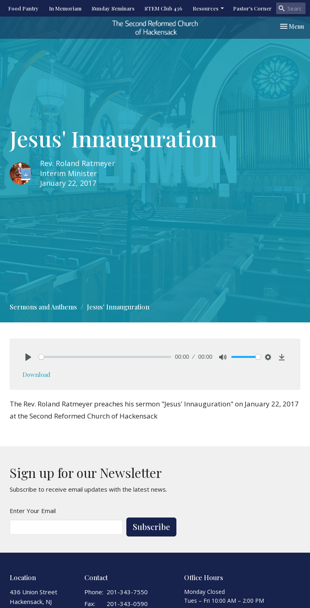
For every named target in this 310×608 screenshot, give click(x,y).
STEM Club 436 (163, 8)
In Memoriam (65, 8)
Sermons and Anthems (43, 307)
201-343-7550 (127, 592)
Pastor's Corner (252, 8)
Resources (209, 8)
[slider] (105, 357)
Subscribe (151, 526)
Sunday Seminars (113, 8)
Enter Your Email (33, 511)
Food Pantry (23, 8)
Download (36, 374)
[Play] (28, 357)
